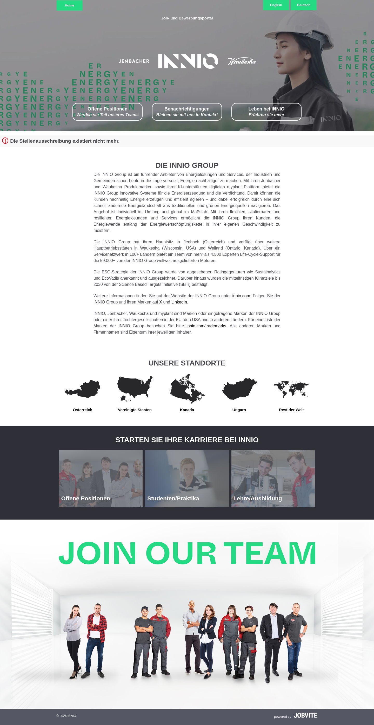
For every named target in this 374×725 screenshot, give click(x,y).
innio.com (241, 296)
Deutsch (303, 5)
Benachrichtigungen (187, 112)
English (276, 5)
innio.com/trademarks (206, 326)
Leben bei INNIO (266, 112)
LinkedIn (179, 302)
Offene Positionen (107, 112)
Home (69, 5)
